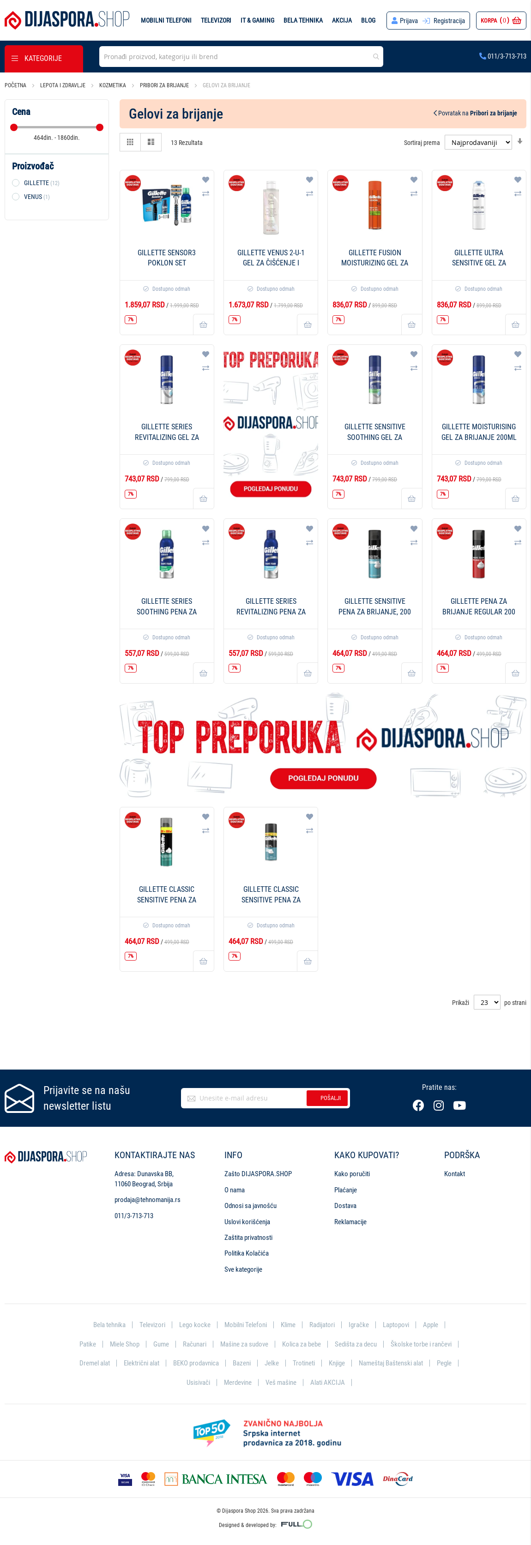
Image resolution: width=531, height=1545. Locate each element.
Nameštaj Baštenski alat (391, 1363)
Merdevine (238, 1382)
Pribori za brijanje (165, 85)
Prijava (409, 21)
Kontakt (454, 1174)
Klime (288, 1325)
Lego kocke (195, 1325)
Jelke (272, 1363)
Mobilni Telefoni (245, 1325)
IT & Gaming (257, 20)
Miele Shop (124, 1344)
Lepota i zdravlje (63, 85)
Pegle (444, 1363)
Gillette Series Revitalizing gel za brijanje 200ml (167, 437)
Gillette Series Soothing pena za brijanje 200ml (167, 612)
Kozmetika (113, 85)
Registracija (449, 21)
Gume (161, 1344)
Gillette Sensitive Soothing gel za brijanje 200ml (374, 437)
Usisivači (198, 1382)
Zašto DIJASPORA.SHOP (258, 1174)
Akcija (342, 20)
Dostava (345, 1206)
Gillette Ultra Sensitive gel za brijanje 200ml (479, 263)
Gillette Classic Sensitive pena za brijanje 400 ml (271, 900)
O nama (234, 1190)
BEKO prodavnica (196, 1363)
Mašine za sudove (244, 1344)
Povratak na (475, 113)
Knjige (337, 1363)
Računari (194, 1344)
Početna (16, 85)
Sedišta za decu (356, 1344)
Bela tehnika (303, 20)
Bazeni (242, 1363)
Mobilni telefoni (166, 20)
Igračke (359, 1325)
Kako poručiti (352, 1174)
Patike (87, 1344)
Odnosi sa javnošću (250, 1206)
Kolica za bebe (301, 1344)
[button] (206, 179)
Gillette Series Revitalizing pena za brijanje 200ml (271, 612)
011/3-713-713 (502, 56)
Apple (430, 1325)
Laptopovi (396, 1325)
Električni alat (141, 1363)
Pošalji (330, 1097)
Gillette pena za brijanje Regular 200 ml (478, 612)
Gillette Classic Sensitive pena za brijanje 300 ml (166, 900)
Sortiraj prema (422, 142)
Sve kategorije (243, 1269)
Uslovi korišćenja (247, 1222)
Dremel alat (94, 1363)
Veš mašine (281, 1382)
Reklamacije (350, 1222)
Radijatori (322, 1325)
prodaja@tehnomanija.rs (148, 1200)
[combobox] (241, 56)
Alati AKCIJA (327, 1382)
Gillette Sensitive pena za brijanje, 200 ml (374, 612)
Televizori (216, 20)
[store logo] (67, 20)
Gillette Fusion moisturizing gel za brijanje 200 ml (374, 263)
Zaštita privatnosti (248, 1237)
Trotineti (304, 1363)
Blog (368, 20)
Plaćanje (345, 1190)
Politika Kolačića (246, 1253)
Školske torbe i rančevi (421, 1344)
